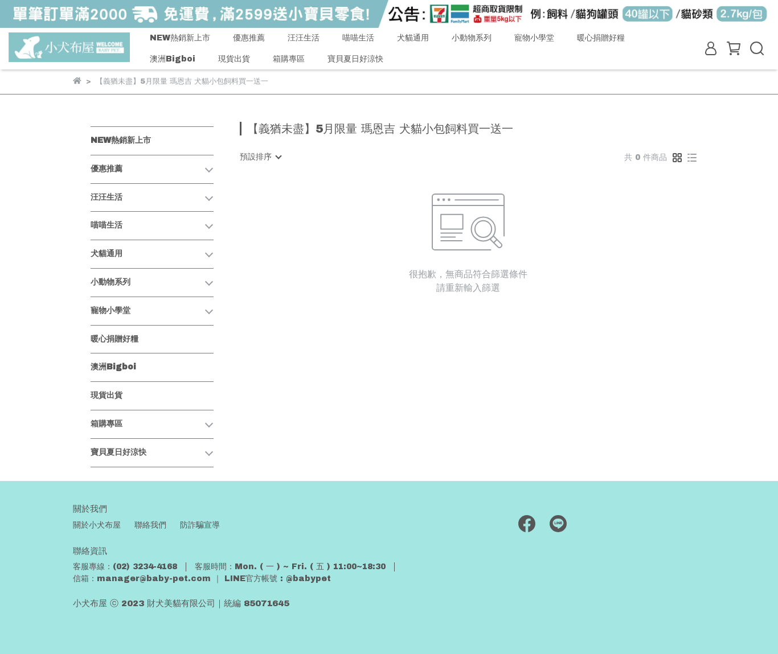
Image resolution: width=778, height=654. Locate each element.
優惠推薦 (249, 38)
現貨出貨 (234, 59)
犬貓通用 (413, 38)
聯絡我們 (150, 525)
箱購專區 (289, 59)
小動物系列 (472, 38)
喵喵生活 (358, 38)
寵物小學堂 (534, 38)
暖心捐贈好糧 (601, 38)
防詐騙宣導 (200, 525)
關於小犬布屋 (97, 525)
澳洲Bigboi (172, 59)
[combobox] (260, 157)
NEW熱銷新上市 (180, 38)
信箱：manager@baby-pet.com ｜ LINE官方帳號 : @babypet (202, 578)
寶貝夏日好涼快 (355, 59)
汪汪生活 (304, 38)
